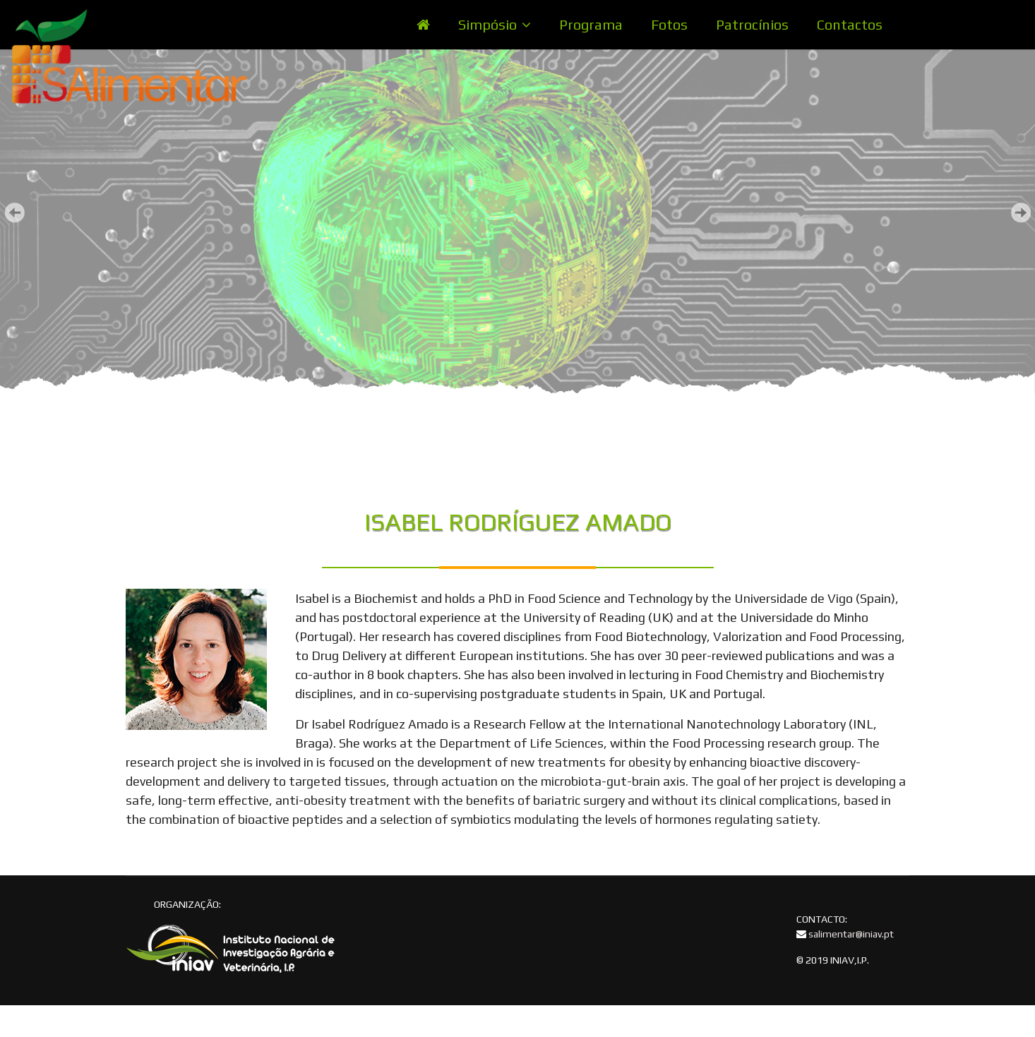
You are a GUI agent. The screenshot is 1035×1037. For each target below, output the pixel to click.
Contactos (850, 24)
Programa (591, 24)
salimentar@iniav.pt (851, 934)
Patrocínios (752, 24)
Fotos (669, 24)
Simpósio (487, 24)
